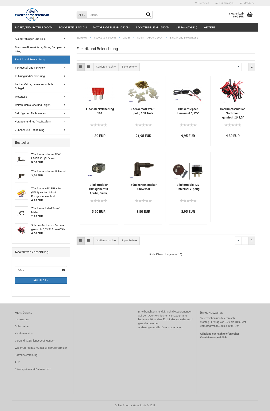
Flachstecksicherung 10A (100, 111)
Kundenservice (23, 333)
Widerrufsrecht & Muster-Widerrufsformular (41, 347)
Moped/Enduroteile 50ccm (33, 27)
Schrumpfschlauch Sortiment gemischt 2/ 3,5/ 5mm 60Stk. (232, 113)
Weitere (209, 27)
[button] (201, 3)
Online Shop (122, 405)
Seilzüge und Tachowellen (30, 113)
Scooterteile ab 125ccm (152, 27)
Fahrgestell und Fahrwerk (30, 67)
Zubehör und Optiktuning (29, 130)
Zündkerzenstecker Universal (144, 187)
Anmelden (41, 280)
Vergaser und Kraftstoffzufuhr (33, 121)
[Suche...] (82, 15)
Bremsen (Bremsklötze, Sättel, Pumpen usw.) (38, 49)
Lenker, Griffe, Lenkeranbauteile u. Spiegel (35, 86)
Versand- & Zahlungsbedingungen (35, 340)
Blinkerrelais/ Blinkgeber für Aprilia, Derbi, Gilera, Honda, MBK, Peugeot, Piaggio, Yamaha (98, 189)
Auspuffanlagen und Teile (30, 38)
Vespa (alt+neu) (186, 27)
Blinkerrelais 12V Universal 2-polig (188, 187)
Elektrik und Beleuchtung (30, 59)
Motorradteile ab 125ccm (111, 27)
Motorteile (21, 96)
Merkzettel (247, 3)
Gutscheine (21, 326)
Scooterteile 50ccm (73, 27)
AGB (17, 362)
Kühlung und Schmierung (30, 76)
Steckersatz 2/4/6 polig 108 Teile (143, 111)
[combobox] (106, 67)
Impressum (21, 319)
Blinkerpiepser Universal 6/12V (188, 111)
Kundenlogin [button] (224, 3)
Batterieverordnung (26, 354)
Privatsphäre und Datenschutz (33, 369)
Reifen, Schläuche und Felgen (32, 104)
